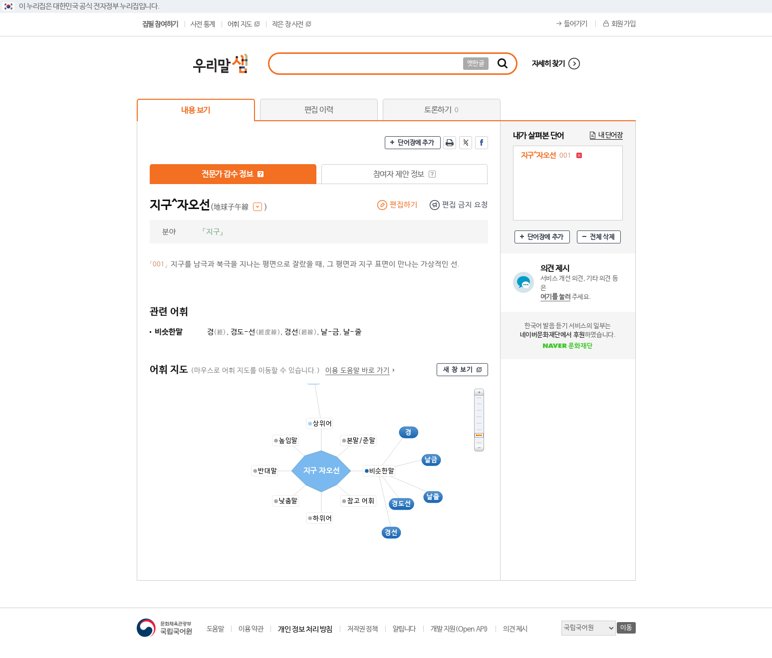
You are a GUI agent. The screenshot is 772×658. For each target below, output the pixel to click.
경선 (300, 332)
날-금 (330, 332)
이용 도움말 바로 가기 (357, 371)
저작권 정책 (362, 629)
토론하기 (441, 110)
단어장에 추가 (416, 143)
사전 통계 (203, 24)
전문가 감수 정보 (233, 174)
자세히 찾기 (548, 63)
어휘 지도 (243, 24)
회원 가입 (623, 24)
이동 (626, 628)
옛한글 (476, 63)
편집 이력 (318, 110)
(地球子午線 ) (238, 207)
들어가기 (575, 24)
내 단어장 (610, 135)
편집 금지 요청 (465, 205)
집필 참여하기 (160, 24)
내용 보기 (195, 110)
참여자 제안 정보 (404, 174)
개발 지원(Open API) (459, 629)
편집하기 (404, 205)
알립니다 (404, 629)
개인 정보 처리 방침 (305, 629)
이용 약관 (251, 629)
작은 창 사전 (291, 24)
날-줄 (352, 332)
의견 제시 (515, 629)
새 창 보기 (458, 370)
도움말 (215, 629)
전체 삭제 (602, 237)
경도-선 (256, 332)
